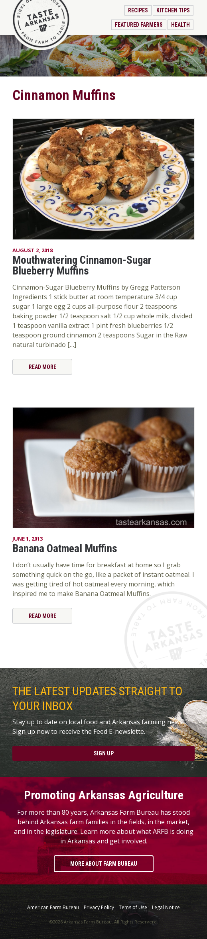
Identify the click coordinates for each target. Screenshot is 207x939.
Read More (42, 367)
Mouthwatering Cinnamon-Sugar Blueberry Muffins (82, 265)
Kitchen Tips (173, 10)
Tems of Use (133, 907)
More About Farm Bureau (103, 864)
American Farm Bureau (53, 907)
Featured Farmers (139, 25)
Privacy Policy (99, 907)
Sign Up (104, 753)
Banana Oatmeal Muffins (64, 548)
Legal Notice (166, 907)
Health (180, 25)
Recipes (138, 10)
